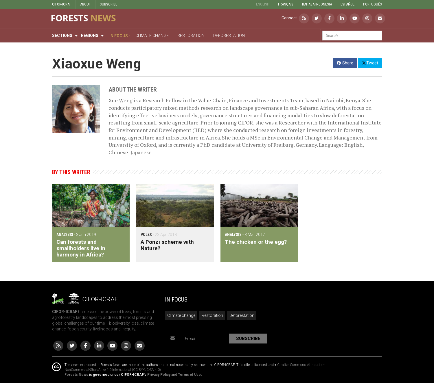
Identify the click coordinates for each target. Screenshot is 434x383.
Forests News (76, 375)
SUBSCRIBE (108, 4)
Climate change (181, 315)
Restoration (212, 315)
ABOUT (85, 4)
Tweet (370, 62)
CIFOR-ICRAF (61, 4)
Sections (62, 35)
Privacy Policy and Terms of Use (174, 375)
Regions (89, 35)
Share (345, 63)
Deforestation (241, 315)
